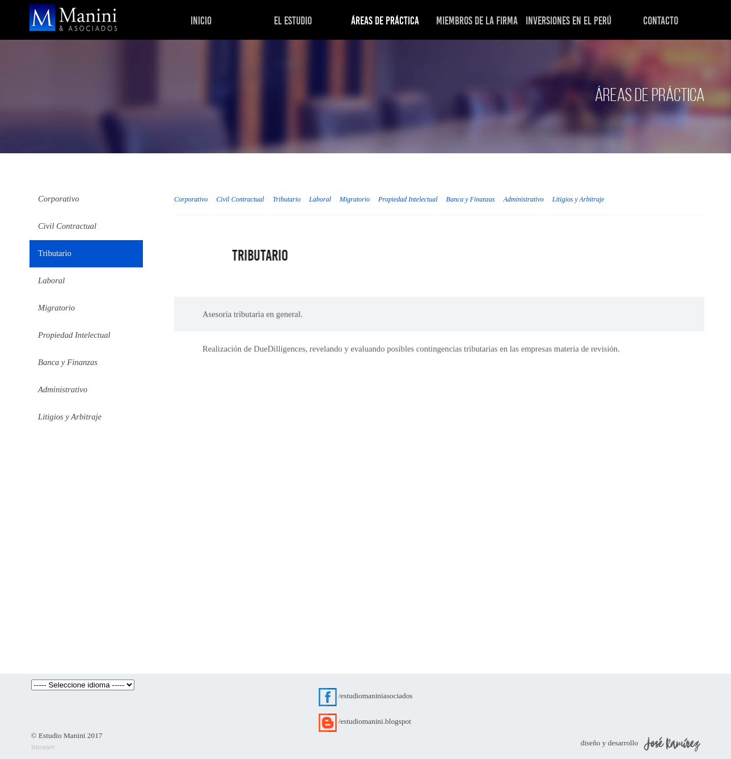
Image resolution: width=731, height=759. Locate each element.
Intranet (42, 747)
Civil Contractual (240, 199)
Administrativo (523, 199)
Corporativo (191, 199)
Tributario (287, 199)
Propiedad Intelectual (408, 199)
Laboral (320, 199)
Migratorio (355, 199)
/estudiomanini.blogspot (375, 721)
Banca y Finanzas (470, 199)
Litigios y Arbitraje (578, 199)
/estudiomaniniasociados (376, 695)
